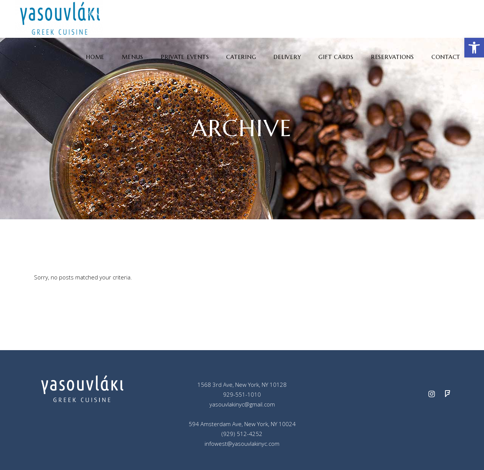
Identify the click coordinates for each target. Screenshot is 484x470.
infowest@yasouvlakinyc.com (242, 443)
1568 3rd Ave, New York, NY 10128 (242, 384)
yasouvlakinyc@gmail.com (242, 404)
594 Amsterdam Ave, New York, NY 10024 (242, 424)
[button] (474, 47)
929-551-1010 (242, 394)
